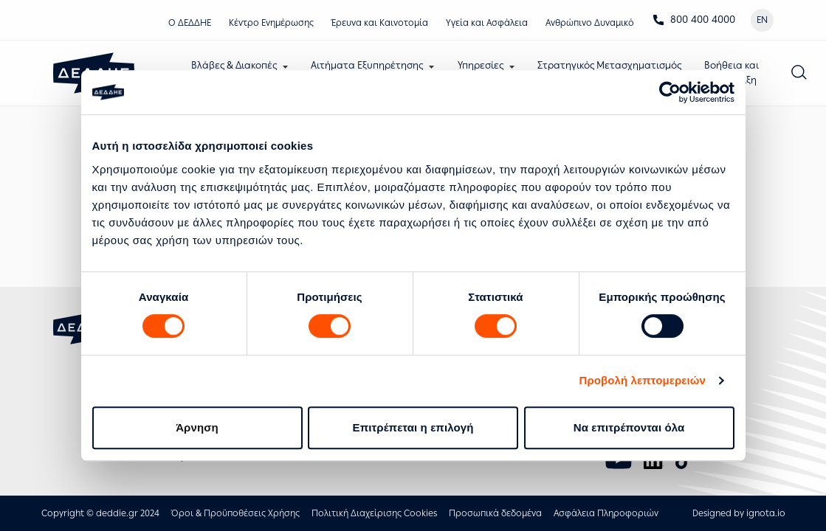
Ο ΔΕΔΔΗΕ (189, 23)
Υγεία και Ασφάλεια (487, 23)
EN (762, 20)
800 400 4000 (694, 19)
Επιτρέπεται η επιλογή (413, 427)
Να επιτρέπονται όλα (629, 427)
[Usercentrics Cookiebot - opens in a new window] (669, 92)
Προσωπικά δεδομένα (495, 513)
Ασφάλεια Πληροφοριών (606, 513)
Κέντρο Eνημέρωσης (271, 23)
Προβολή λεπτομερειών (642, 380)
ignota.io (765, 513)
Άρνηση (197, 427)
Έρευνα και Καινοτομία (379, 23)
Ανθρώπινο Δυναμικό (589, 23)
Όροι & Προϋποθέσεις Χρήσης (235, 513)
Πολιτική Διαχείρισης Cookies (374, 513)
